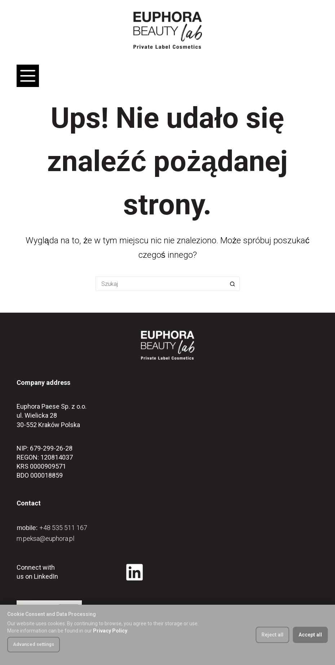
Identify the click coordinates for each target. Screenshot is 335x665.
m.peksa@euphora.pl (45, 538)
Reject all (272, 635)
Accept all (310, 635)
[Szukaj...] (160, 284)
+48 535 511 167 (63, 527)
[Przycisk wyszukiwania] (232, 284)
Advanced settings (33, 644)
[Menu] (28, 76)
